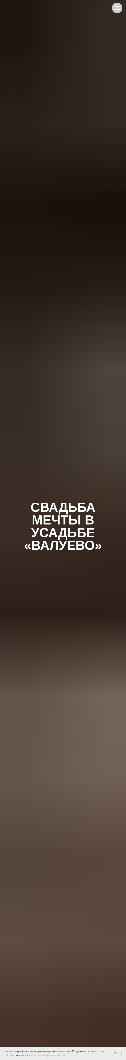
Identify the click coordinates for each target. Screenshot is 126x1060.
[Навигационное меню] (117, 8)
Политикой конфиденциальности (48, 1055)
